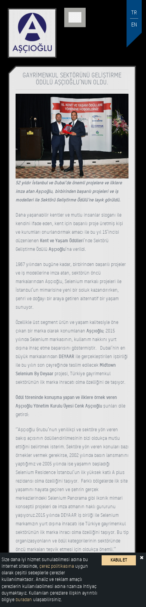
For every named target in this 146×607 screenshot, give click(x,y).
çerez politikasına (56, 566)
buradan (24, 599)
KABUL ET (119, 560)
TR (134, 12)
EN (134, 24)
